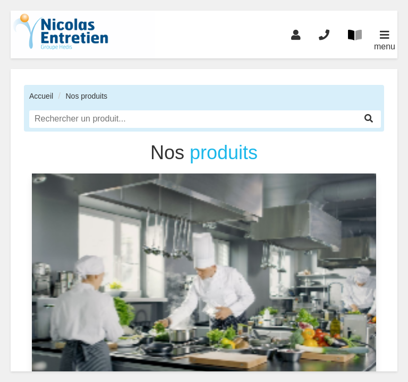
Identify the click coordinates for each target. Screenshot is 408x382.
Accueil (41, 96)
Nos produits (86, 96)
